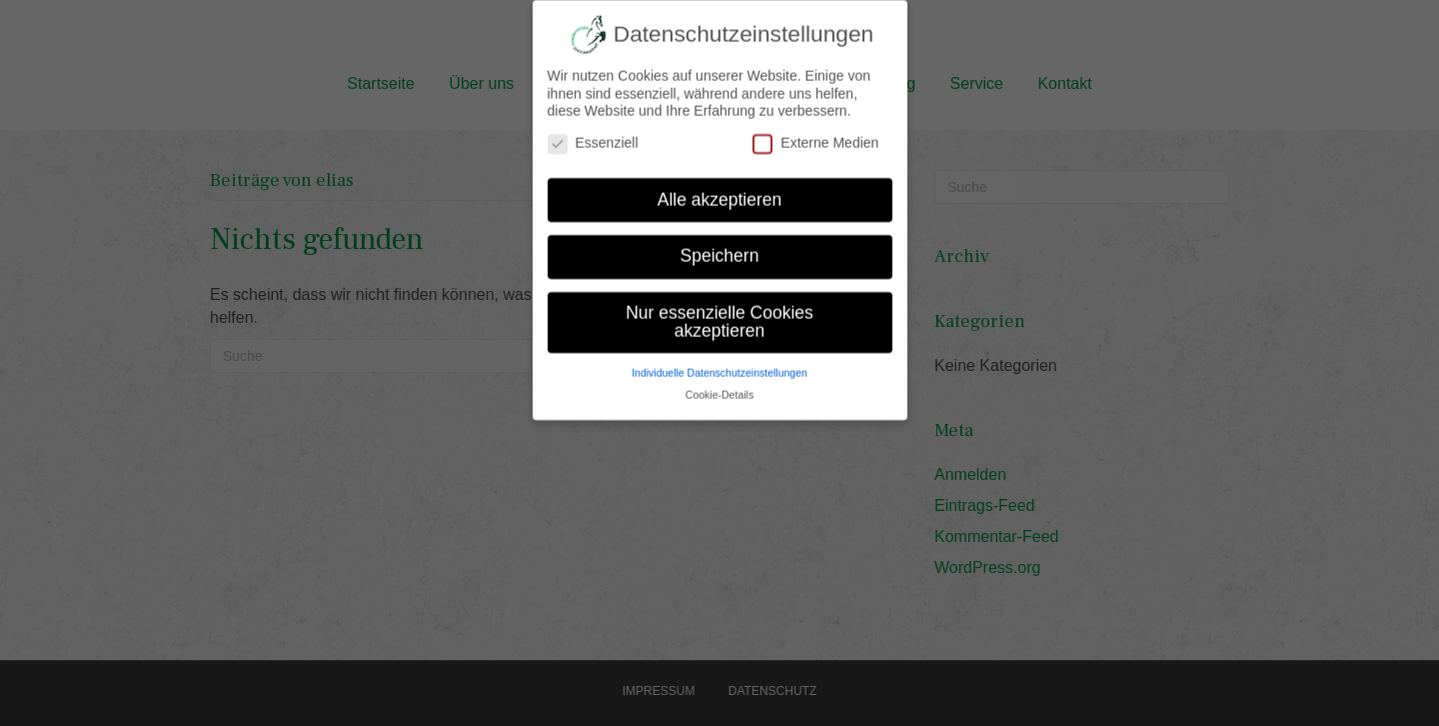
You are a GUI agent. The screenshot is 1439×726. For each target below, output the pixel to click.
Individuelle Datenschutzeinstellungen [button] (719, 360)
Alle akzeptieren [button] (720, 187)
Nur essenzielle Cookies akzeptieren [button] (719, 310)
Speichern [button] (720, 244)
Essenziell (593, 131)
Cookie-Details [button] (719, 383)
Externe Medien (815, 131)
